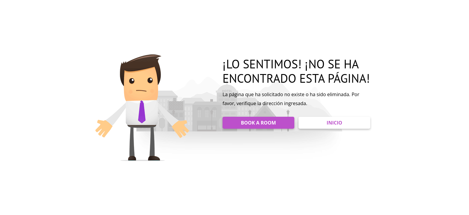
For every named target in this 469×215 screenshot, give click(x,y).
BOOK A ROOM (258, 122)
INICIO (334, 122)
